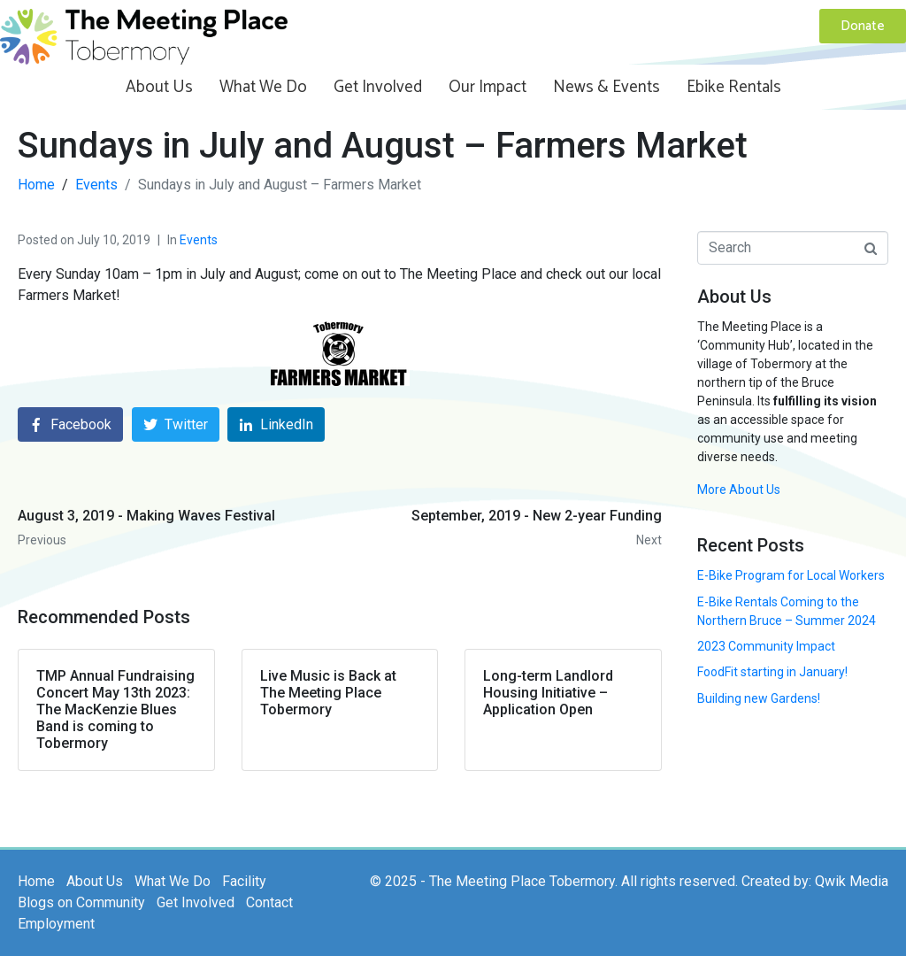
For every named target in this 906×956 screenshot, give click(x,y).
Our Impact (487, 87)
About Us (159, 87)
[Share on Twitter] (175, 424)
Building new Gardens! (758, 698)
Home (36, 881)
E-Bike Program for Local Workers (791, 575)
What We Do (263, 87)
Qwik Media (851, 881)
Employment (56, 923)
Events (199, 240)
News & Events (606, 87)
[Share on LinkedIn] (276, 424)
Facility (244, 881)
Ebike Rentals (734, 87)
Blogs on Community (81, 902)
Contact (269, 902)
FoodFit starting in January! (772, 672)
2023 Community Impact (766, 646)
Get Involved (378, 87)
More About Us (738, 489)
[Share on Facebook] (70, 424)
